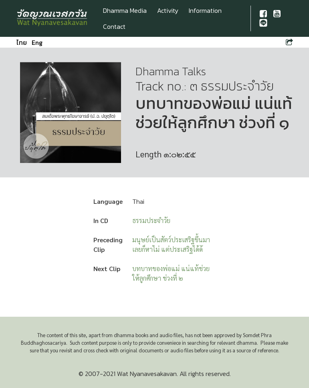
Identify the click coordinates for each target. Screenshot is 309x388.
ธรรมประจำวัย (151, 220)
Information (205, 10)
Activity (167, 10)
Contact (114, 26)
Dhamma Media (125, 10)
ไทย (21, 42)
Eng (37, 42)
